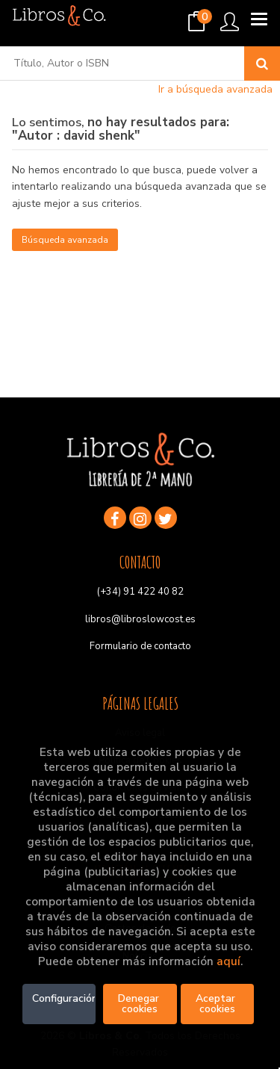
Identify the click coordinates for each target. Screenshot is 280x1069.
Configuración (64, 998)
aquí (228, 961)
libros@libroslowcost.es (140, 619)
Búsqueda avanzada (65, 240)
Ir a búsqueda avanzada (215, 89)
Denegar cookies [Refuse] (140, 1003)
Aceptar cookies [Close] (217, 1003)
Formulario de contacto (140, 646)
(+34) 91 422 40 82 (140, 591)
